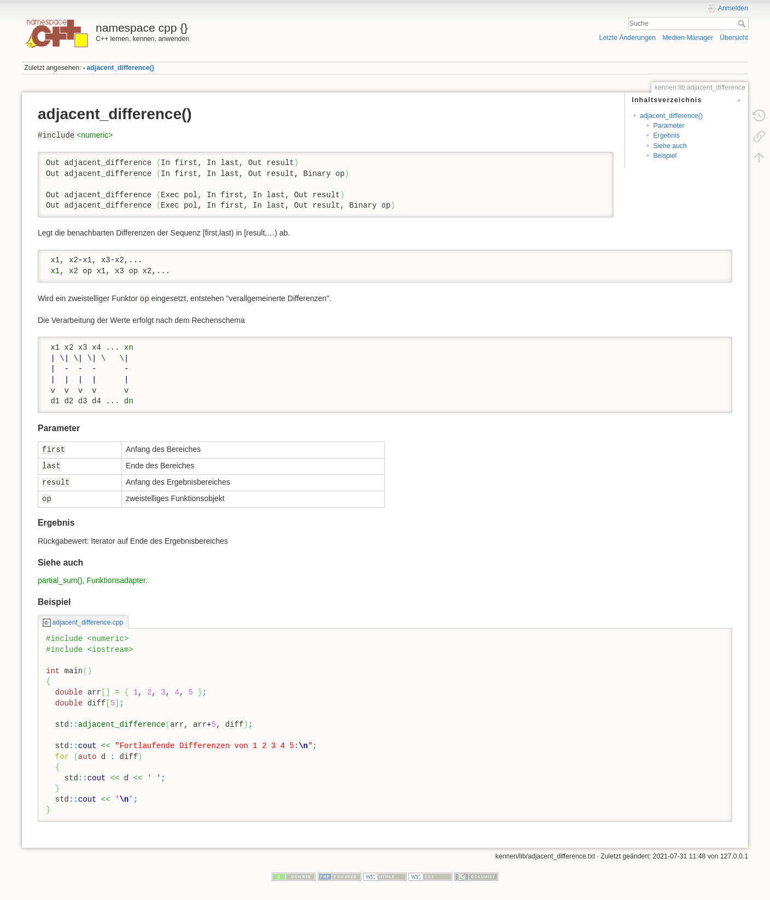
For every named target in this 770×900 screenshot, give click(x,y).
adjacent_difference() (120, 68)
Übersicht (734, 38)
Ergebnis (666, 135)
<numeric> (95, 135)
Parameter (668, 126)
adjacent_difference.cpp (88, 622)
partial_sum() (60, 580)
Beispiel (664, 156)
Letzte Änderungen (627, 38)
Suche (743, 23)
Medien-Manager (687, 38)
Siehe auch (669, 146)
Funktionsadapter (115, 580)
